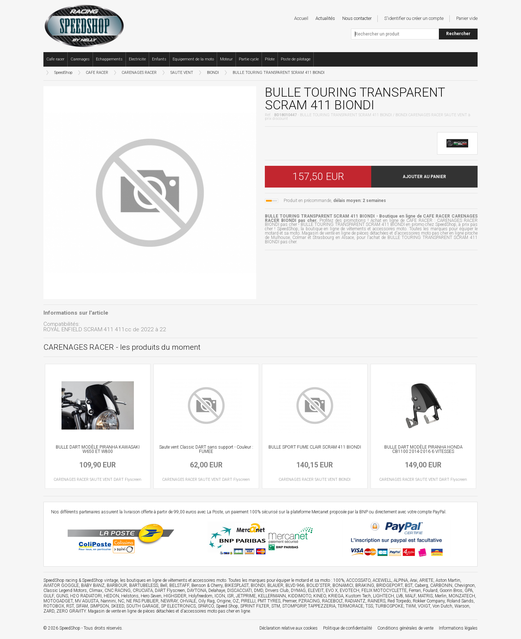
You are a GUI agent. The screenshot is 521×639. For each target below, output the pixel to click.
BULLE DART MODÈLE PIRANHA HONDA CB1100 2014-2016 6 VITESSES (423, 449)
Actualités (325, 18)
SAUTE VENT (181, 72)
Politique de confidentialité (347, 628)
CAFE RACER (97, 72)
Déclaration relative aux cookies (288, 628)
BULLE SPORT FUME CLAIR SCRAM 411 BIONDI (314, 447)
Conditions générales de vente (405, 628)
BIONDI (213, 72)
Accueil (301, 18)
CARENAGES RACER (139, 72)
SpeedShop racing (60, 580)
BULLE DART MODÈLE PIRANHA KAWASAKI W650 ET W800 (98, 449)
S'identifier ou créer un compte (414, 18)
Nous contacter (357, 18)
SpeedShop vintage (100, 580)
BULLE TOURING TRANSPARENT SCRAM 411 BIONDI (279, 72)
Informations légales (458, 628)
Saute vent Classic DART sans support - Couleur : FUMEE (206, 449)
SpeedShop (63, 72)
